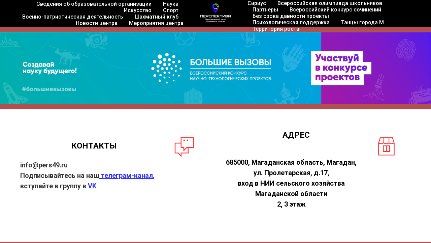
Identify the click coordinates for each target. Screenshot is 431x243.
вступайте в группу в (54, 186)
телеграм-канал (127, 175)
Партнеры (265, 9)
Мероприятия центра (156, 23)
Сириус (256, 3)
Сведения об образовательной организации (94, 4)
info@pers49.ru (44, 165)
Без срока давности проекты (291, 16)
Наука (170, 4)
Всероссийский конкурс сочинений (335, 9)
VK (92, 186)
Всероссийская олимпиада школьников (329, 3)
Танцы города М (362, 22)
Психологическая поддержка (291, 22)
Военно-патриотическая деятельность (72, 17)
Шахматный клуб (156, 17)
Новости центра (97, 23)
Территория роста (276, 29)
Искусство (138, 10)
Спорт (170, 10)
